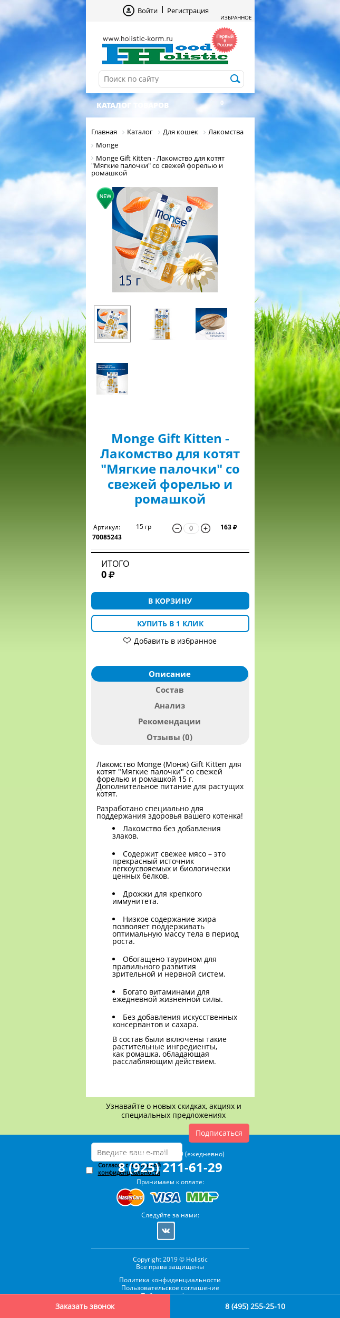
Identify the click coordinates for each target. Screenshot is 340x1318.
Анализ (169, 705)
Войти (148, 10)
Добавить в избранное (175, 641)
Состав (170, 689)
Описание (170, 673)
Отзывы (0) (169, 737)
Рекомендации (169, 721)
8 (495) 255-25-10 (255, 1306)
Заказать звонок (84, 1306)
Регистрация (188, 10)
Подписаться (219, 1133)
